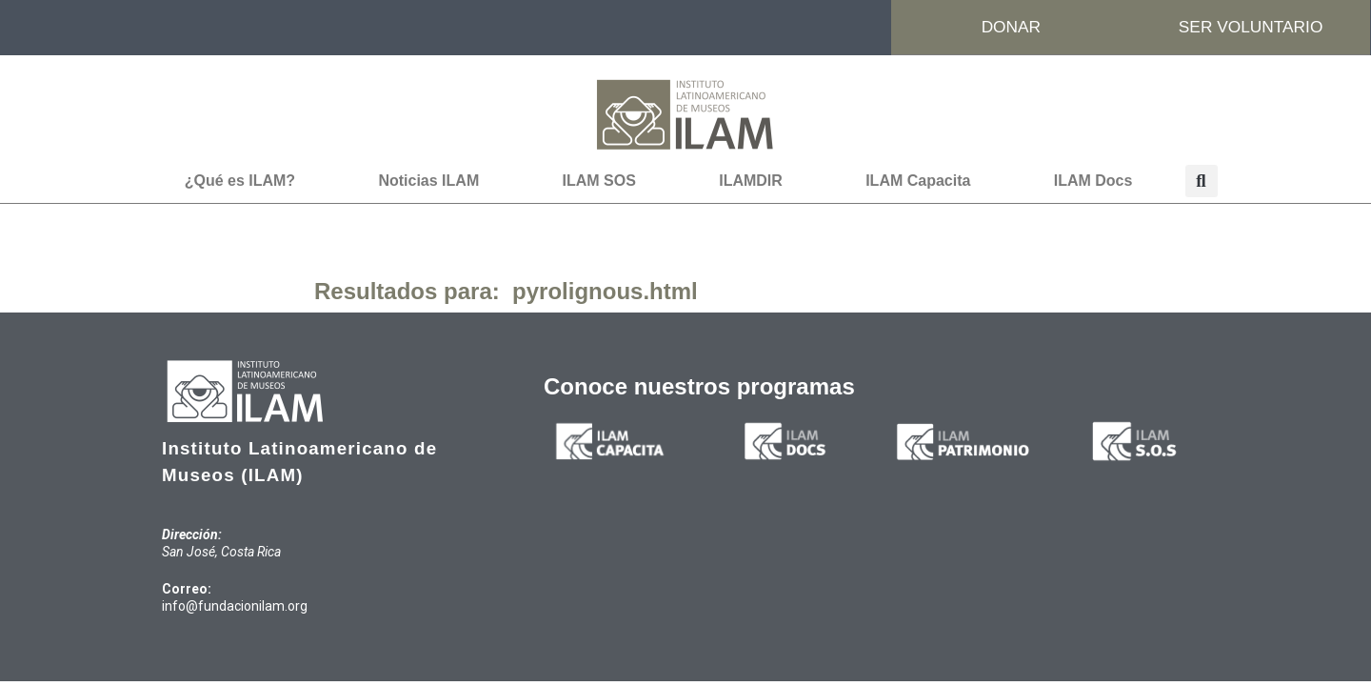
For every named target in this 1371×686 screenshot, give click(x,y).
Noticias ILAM (428, 181)
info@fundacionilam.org (235, 607)
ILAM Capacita (917, 181)
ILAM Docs (1093, 181)
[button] (1201, 182)
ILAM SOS (599, 181)
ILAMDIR (751, 181)
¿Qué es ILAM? (240, 181)
